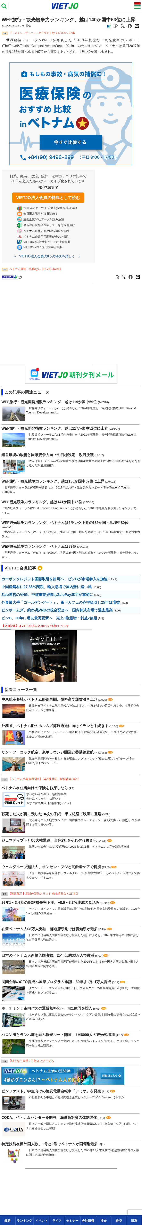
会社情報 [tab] (88, 1220)
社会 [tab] (103, 1220)
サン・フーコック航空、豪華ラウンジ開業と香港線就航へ (49, 752)
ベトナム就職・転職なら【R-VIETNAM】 (35, 269)
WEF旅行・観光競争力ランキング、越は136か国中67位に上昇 (52, 481)
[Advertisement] (47, 324)
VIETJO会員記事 (20, 568)
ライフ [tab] (56, 1220)
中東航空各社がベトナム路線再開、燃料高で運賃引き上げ (49, 699)
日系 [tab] (134, 1220)
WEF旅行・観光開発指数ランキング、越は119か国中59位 (49, 402)
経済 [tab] (119, 1220)
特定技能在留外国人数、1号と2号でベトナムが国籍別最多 (49, 1144)
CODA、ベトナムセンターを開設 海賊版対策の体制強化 (49, 1118)
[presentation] (7, 1220)
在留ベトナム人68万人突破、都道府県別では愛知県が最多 (49, 929)
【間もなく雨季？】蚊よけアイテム (31, 1060)
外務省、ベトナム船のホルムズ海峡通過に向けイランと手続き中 (54, 726)
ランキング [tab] (24, 1220)
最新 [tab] (7, 1220)
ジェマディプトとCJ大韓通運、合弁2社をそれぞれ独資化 (49, 840)
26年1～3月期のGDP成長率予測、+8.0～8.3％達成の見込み (50, 903)
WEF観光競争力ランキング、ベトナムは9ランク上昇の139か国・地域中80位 (64, 523)
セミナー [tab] (72, 1220)
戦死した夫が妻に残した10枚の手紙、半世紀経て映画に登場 (51, 814)
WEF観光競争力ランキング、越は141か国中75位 (41, 502)
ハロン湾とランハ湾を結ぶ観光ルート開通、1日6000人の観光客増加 (58, 1035)
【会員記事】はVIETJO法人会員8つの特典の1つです (35, 625)
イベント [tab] (41, 1220)
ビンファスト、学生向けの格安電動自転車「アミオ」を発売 (51, 1091)
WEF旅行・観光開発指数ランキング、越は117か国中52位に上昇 (54, 428)
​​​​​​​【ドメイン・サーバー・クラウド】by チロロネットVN (42, 32)
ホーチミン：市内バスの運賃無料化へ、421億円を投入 (46, 1008)
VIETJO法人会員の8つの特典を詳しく (47, 256)
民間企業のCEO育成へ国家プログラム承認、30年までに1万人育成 (56, 982)
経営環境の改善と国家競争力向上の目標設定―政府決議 (47, 455)
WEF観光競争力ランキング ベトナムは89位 (38, 546)
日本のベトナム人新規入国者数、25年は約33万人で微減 (47, 955)
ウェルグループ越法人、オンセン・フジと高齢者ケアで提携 (51, 867)
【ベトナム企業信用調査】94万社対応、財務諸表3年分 (43, 779)
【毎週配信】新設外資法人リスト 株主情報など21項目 (43, 893)
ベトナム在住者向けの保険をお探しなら (34, 788)
